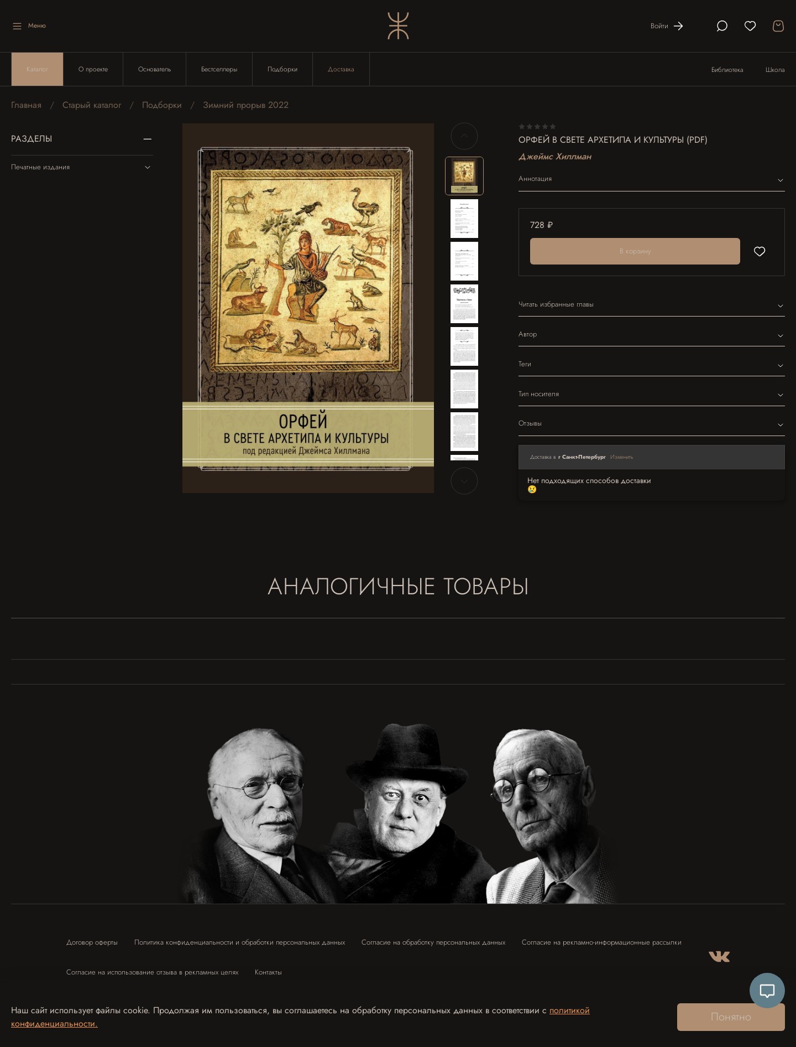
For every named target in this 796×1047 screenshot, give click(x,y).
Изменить (621, 457)
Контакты (268, 972)
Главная (26, 105)
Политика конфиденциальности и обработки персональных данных (239, 942)
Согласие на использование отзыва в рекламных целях (152, 972)
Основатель (154, 69)
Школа (775, 70)
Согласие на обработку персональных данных (433, 942)
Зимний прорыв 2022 (246, 105)
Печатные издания (82, 167)
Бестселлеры (219, 69)
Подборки (282, 69)
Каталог (37, 69)
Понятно (731, 1017)
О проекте (93, 69)
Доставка (341, 69)
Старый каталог (91, 105)
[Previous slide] (464, 136)
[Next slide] (464, 481)
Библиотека (727, 70)
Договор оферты (92, 942)
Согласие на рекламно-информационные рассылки (602, 942)
